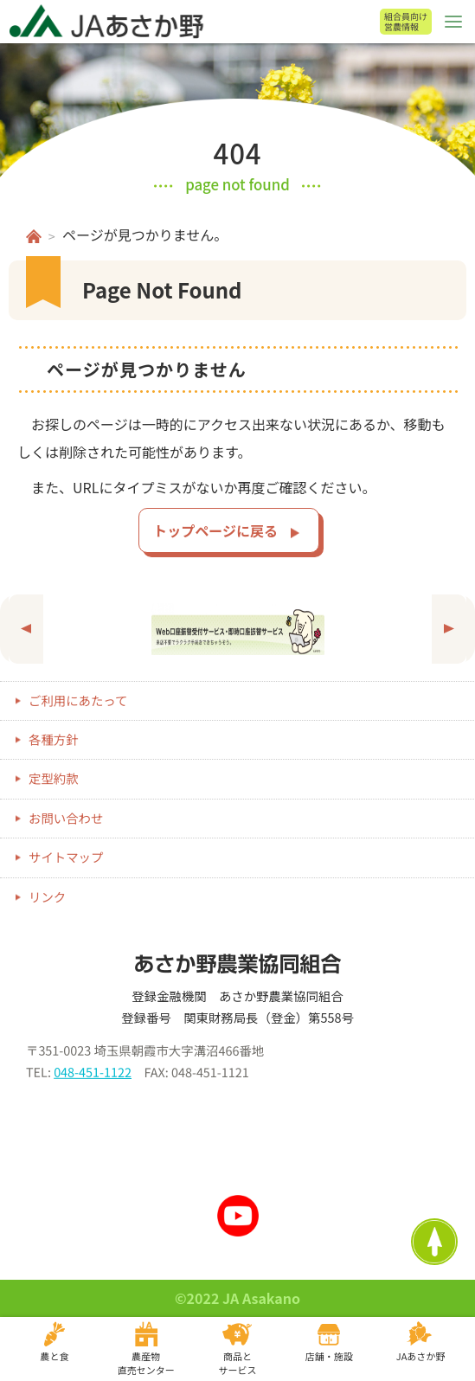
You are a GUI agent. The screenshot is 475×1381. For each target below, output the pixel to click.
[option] (237, 629)
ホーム (34, 236)
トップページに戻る (215, 530)
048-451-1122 (93, 1072)
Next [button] (449, 629)
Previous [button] (26, 629)
